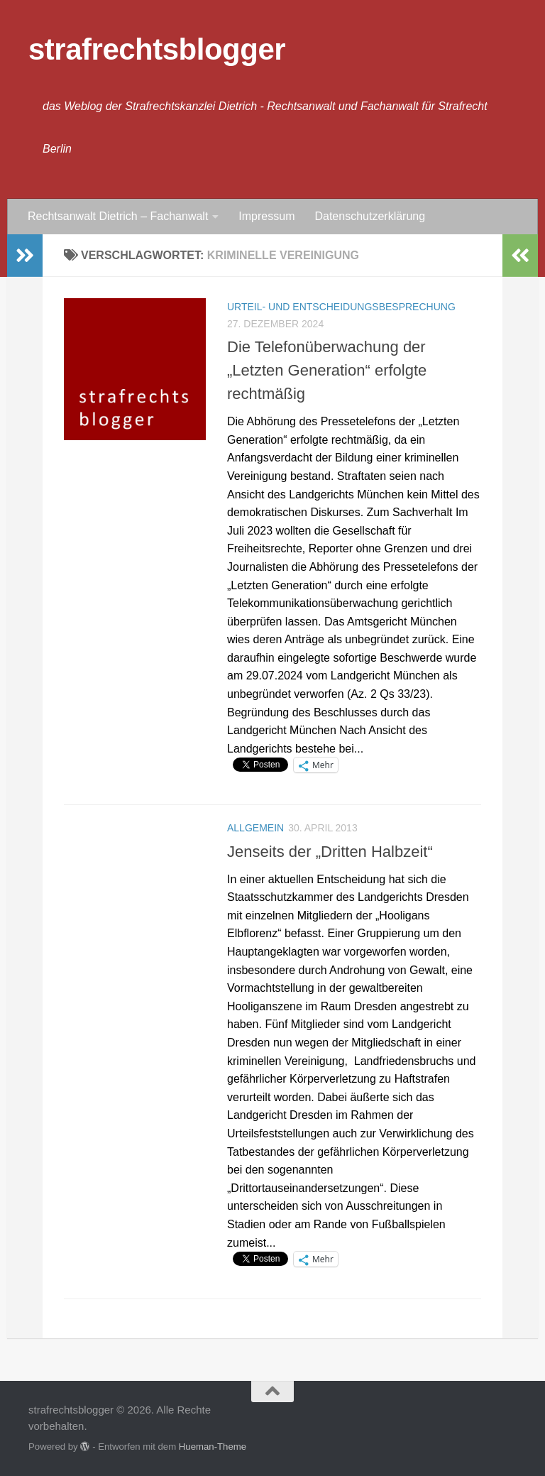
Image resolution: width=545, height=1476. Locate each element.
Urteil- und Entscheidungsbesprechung (341, 306)
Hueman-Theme (212, 1446)
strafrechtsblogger (156, 49)
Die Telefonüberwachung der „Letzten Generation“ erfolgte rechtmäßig (326, 370)
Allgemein (255, 827)
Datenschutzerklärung (369, 216)
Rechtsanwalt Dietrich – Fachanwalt (118, 216)
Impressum (266, 216)
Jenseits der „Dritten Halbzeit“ (330, 851)
